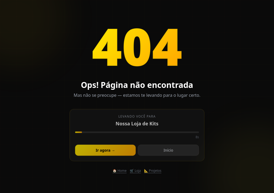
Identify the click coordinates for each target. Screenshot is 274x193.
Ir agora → (105, 151)
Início (168, 151)
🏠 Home (120, 171)
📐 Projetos (153, 171)
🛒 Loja (135, 171)
